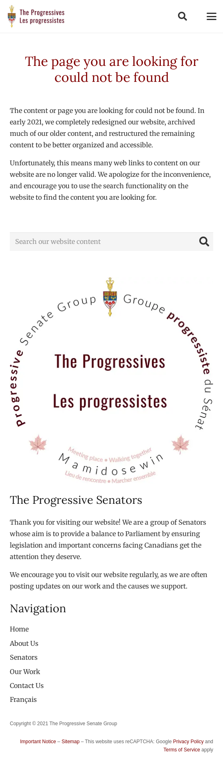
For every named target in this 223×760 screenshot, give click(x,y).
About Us (24, 643)
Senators (24, 657)
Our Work (25, 672)
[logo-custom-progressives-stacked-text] (36, 16)
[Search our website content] (111, 241)
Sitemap (70, 741)
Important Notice (38, 741)
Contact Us (27, 685)
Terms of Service (182, 750)
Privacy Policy (188, 741)
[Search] (204, 241)
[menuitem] (23, 699)
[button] (182, 16)
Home (19, 629)
